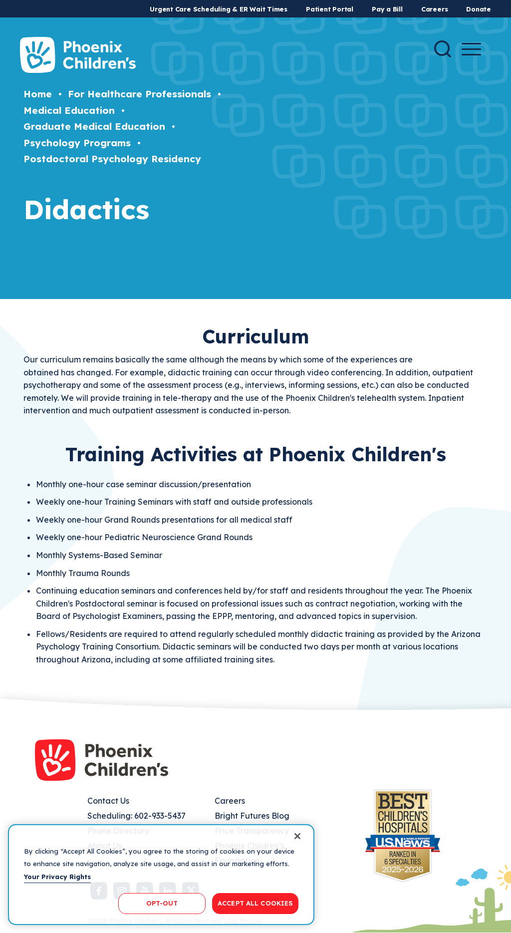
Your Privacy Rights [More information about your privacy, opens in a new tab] (57, 877)
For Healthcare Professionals (139, 94)
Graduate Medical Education (94, 126)
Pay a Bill (387, 9)
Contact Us (108, 801)
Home (37, 94)
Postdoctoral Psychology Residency (112, 159)
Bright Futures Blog (252, 816)
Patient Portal (329, 9)
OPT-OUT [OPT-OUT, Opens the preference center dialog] (162, 903)
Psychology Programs (77, 143)
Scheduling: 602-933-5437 (136, 816)
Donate (478, 9)
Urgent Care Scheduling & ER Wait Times (218, 9)
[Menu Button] (471, 49)
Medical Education (69, 110)
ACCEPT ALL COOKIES (255, 903)
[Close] (297, 836)
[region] (161, 874)
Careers (434, 9)
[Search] (442, 49)
